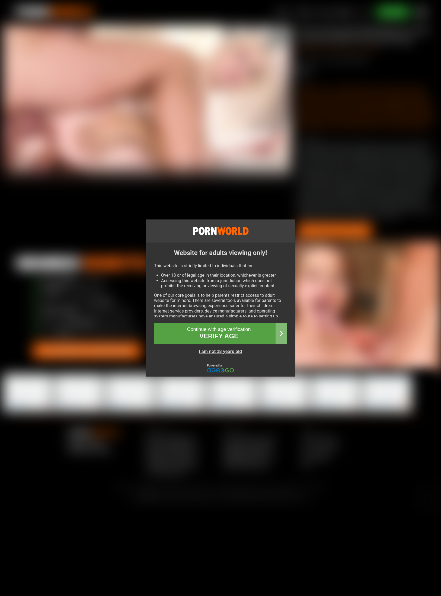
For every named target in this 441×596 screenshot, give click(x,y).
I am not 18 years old (220, 351)
